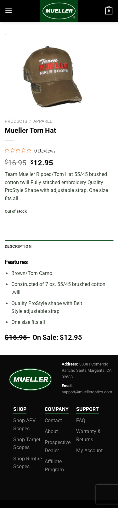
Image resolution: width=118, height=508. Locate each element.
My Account (89, 451)
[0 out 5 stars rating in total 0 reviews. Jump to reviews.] (30, 150)
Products (16, 121)
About (51, 431)
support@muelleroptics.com (87, 392)
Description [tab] (18, 246)
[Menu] (8, 10)
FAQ (80, 420)
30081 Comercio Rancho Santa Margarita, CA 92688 (86, 370)
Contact (53, 420)
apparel (42, 121)
